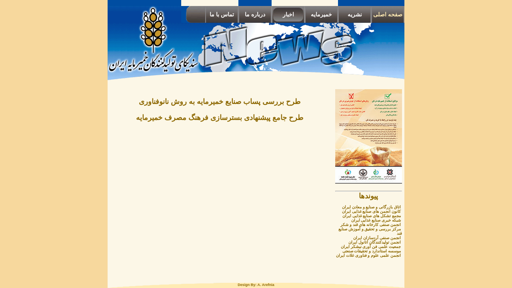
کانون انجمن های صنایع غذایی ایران (371, 211)
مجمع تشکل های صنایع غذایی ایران (371, 216)
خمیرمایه (321, 14)
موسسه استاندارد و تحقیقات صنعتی (371, 251)
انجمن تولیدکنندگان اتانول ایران (374, 242)
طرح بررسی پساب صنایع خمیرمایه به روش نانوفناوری (219, 102)
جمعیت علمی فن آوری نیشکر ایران (371, 246)
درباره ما (255, 14)
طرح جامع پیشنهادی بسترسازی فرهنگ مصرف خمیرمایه (219, 118)
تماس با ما (222, 14)
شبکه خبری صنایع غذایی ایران (376, 220)
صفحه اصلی (387, 14)
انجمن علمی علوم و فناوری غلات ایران (368, 255)
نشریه (355, 14)
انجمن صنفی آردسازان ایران (376, 238)
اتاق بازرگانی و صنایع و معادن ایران (371, 207)
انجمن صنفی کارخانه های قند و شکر (370, 224)
